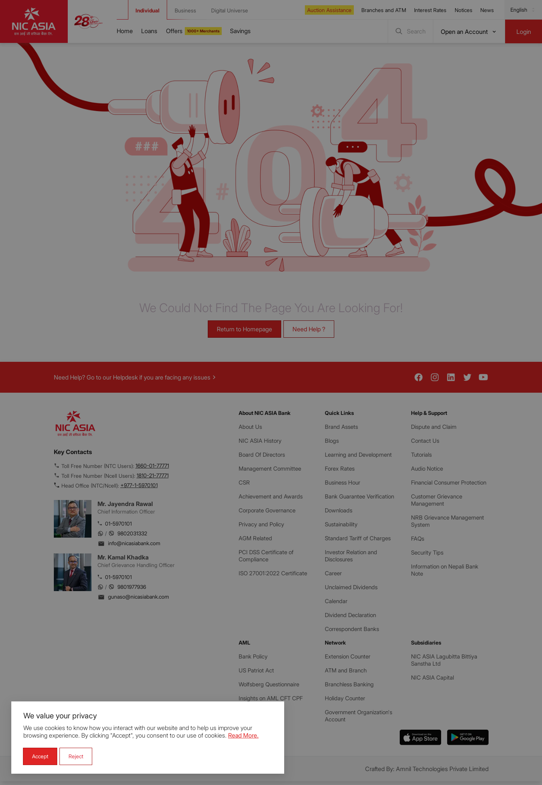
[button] (40, 756)
